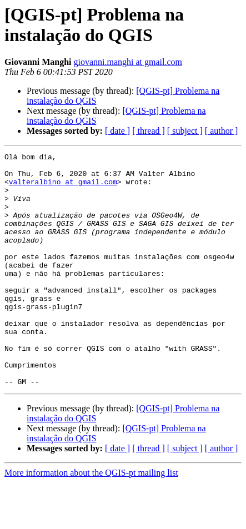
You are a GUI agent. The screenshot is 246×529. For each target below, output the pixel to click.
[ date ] (117, 130)
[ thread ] (148, 130)
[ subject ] (185, 130)
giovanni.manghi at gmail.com (127, 62)
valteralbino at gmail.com (63, 188)
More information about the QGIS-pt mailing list (91, 519)
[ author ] (221, 130)
